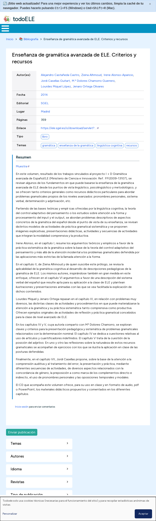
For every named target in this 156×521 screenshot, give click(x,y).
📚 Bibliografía (28, 38)
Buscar (151, 28)
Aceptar (143, 513)
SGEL (45, 102)
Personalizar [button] (10, 513)
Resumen (23, 156)
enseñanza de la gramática (76, 144)
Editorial (22, 102)
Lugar (21, 110)
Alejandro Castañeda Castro (60, 74)
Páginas (22, 119)
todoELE (24, 19)
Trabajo (65, 28)
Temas (21, 144)
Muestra (23, 165)
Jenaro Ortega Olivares (88, 86)
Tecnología (109, 28)
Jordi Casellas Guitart (55, 80)
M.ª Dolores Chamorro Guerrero (93, 80)
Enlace (21, 127)
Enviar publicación (21, 431)
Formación (42, 28)
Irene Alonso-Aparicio (118, 74)
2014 (44, 94)
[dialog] (78, 509)
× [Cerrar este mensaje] (150, 4)
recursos (131, 144)
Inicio (3, 28)
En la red (86, 28)
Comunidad (134, 28)
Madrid (45, 110)
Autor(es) (23, 74)
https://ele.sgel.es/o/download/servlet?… (70, 127)
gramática (48, 144)
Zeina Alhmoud (91, 74)
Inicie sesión (21, 406)
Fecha (21, 94)
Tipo (20, 136)
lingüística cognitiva (109, 144)
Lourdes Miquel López (56, 86)
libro (45, 136)
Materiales (18, 28)
